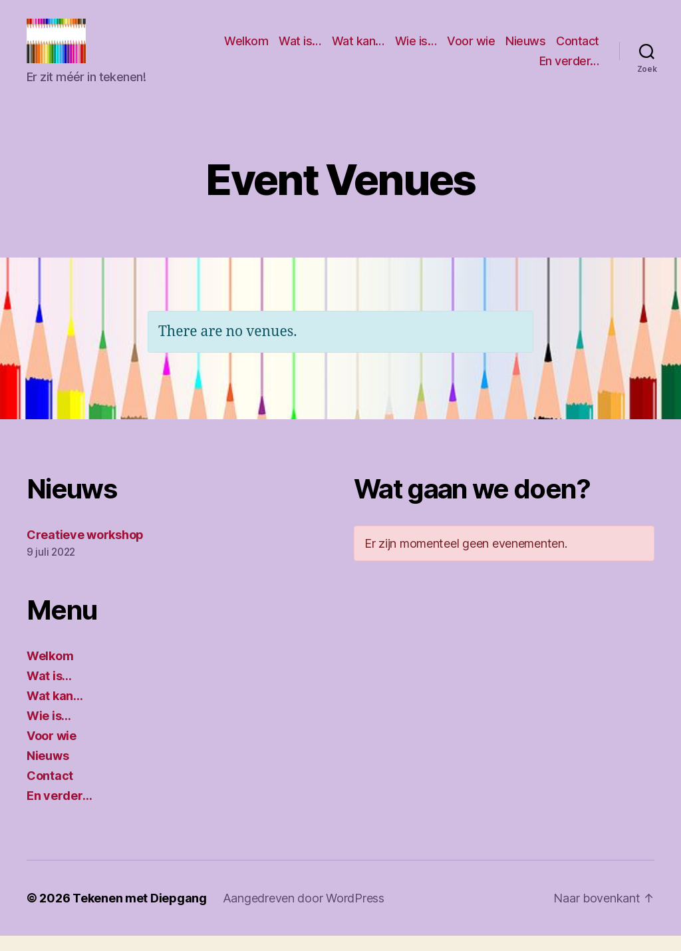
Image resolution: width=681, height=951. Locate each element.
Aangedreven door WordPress (303, 913)
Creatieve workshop (85, 550)
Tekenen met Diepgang (139, 913)
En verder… (569, 69)
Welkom (300, 49)
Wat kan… (411, 49)
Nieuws (579, 49)
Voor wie (525, 49)
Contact (507, 69)
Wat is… (354, 49)
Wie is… (469, 49)
